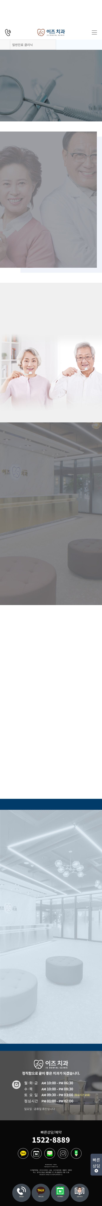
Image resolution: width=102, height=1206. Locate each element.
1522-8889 (51, 1139)
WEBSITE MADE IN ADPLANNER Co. (51, 1174)
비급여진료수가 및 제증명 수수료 (51, 1166)
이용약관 (55, 1164)
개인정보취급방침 (48, 1164)
